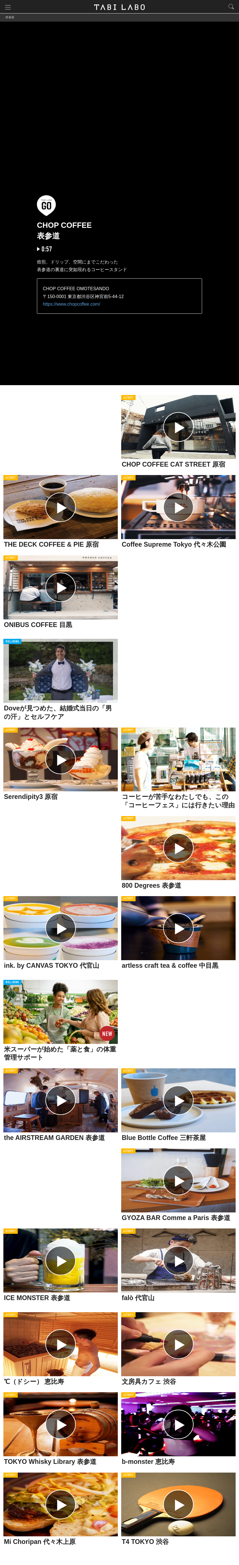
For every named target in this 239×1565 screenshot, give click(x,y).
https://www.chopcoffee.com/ (71, 304)
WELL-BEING (12, 642)
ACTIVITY (128, 398)
